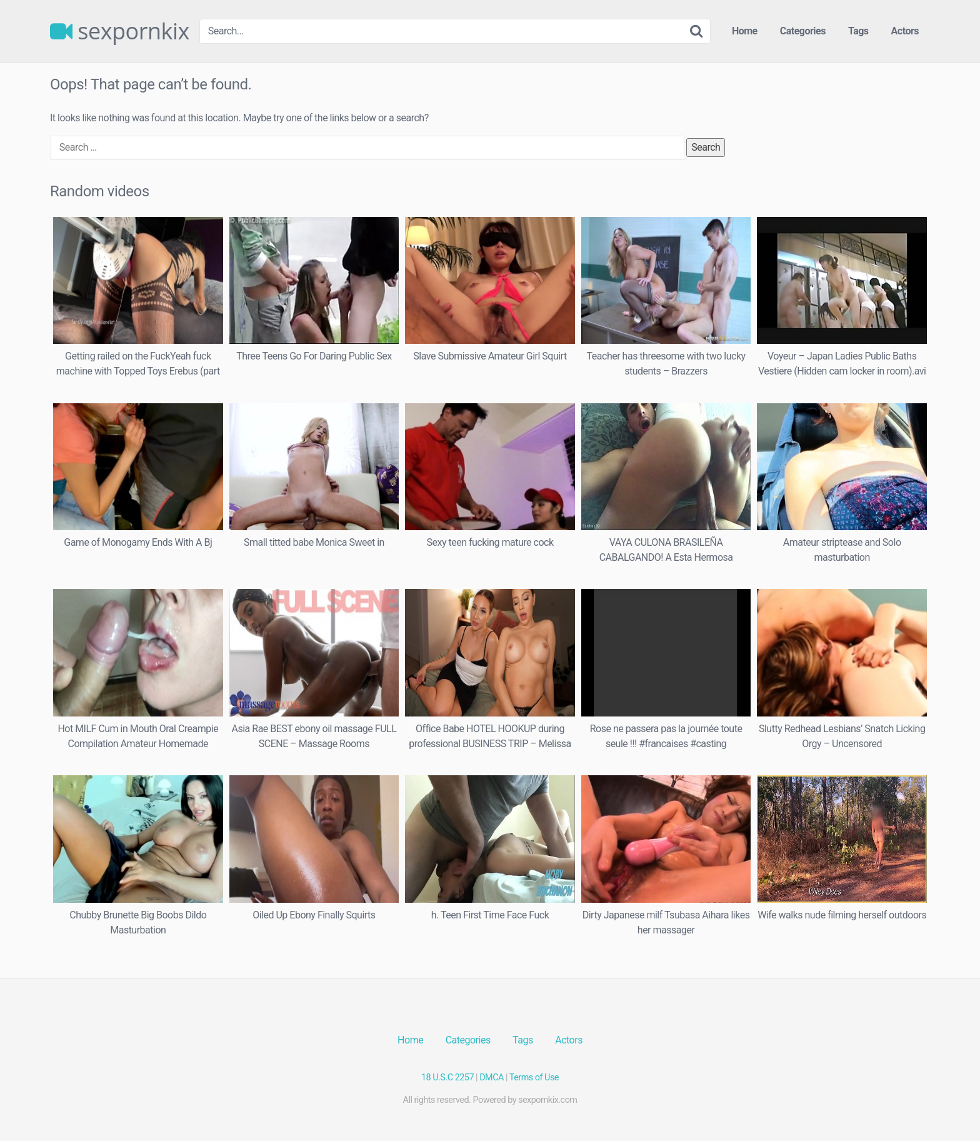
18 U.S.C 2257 (447, 1077)
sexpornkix (119, 31)
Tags (858, 31)
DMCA (491, 1077)
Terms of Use (534, 1077)
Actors (905, 31)
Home (745, 31)
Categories (803, 31)
